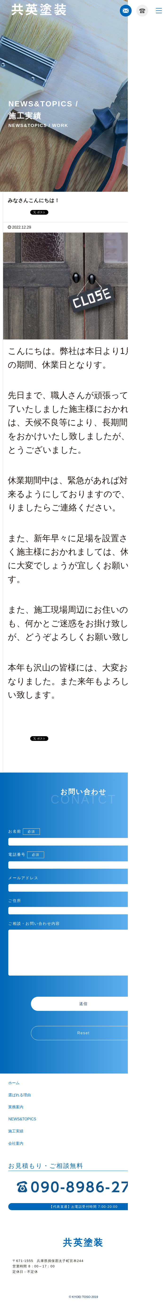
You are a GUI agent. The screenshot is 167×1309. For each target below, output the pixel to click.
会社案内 (15, 1153)
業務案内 (15, 1116)
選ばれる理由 (19, 1104)
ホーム (14, 1092)
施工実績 (15, 1141)
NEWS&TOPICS (22, 1128)
